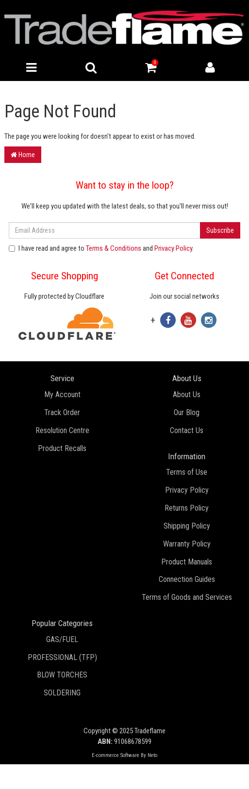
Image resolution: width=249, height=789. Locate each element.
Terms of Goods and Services (187, 597)
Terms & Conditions (113, 248)
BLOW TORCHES (62, 674)
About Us (186, 394)
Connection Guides (187, 579)
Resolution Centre (62, 430)
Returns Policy (187, 508)
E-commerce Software (115, 755)
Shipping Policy (187, 526)
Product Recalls (62, 448)
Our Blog (186, 412)
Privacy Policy (173, 248)
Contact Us (186, 430)
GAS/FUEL (62, 639)
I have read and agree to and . (101, 248)
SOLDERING (62, 692)
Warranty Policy (187, 543)
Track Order (62, 412)
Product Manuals (186, 561)
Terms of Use (186, 472)
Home (23, 155)
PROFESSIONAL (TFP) (62, 657)
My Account (62, 394)
